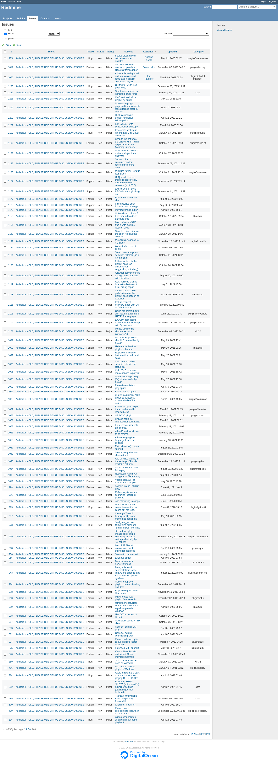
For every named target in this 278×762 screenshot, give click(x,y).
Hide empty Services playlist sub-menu (125, 348)
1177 (10, 199)
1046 (10, 461)
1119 (10, 284)
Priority (110, 51)
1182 (10, 181)
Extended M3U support (127, 648)
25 (25, 729)
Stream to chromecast (126, 554)
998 (11, 487)
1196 (10, 143)
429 (11, 711)
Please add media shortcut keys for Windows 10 (124, 331)
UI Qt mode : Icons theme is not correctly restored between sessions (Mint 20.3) (126, 181)
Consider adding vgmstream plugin (124, 634)
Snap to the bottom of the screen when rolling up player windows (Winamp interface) (127, 143)
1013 (10, 475)
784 (11, 675)
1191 (10, 153)
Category (198, 51)
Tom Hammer (149, 77)
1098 (10, 347)
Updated (172, 51)
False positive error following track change (126, 205)
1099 (10, 340)
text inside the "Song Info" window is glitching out (127, 191)
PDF (208, 734)
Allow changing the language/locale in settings (125, 440)
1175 (10, 205)
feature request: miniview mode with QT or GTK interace (127, 305)
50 (29, 729)
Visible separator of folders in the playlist (125, 481)
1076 (10, 77)
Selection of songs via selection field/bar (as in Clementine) (127, 255)
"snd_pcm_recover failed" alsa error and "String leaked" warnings (127, 525)
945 (11, 562)
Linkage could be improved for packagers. (127, 420)
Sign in (264, 1)
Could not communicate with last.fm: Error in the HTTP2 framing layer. (127, 314)
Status (10, 34)
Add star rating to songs (127, 501)
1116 (10, 304)
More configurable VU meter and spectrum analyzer (126, 153)
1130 (10, 265)
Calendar (45, 18)
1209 (10, 117)
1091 (10, 391)
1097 (10, 355)
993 (11, 507)
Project (51, 51)
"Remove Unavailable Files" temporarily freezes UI (126, 699)
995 (11, 501)
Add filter (168, 33)
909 (11, 607)
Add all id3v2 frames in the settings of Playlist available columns (126, 461)
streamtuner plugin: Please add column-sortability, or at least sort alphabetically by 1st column (126, 536)
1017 (10, 67)
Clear (18, 45)
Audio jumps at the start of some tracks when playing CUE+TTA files (127, 675)
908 (11, 615)
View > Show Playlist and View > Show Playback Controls (125, 654)
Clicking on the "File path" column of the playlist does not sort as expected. (127, 294)
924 (11, 584)
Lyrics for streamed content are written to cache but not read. (126, 507)
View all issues (224, 30)
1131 (10, 255)
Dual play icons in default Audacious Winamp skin (124, 118)
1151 (10, 225)
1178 (10, 191)
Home (3, 1)
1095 (10, 371)
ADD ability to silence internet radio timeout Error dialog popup (126, 284)
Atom (196, 734)
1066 (10, 432)
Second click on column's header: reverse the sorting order (124, 163)
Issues (32, 18)
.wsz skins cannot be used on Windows (125, 661)
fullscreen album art (125, 704)
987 (11, 516)
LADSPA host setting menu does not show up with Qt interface (127, 323)
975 (11, 58)
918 (11, 592)
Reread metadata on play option (125, 386)
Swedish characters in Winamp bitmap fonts (126, 92)
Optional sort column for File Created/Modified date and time (127, 216)
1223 (10, 86)
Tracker (91, 51)
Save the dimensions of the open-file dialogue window (127, 234)
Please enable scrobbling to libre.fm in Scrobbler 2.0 (127, 711)
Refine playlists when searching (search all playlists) (126, 495)
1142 (10, 241)
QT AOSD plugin (123, 415)
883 (11, 628)
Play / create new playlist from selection (126, 598)
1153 (10, 216)
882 (11, 634)
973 (11, 525)
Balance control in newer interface (124, 562)
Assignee (148, 51)
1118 (10, 294)
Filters (9, 30)
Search (207, 6)
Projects (11, 1)
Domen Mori (149, 67)
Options (10, 38)
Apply (8, 45)
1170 (10, 210)
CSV (202, 734)
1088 (10, 399)
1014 (10, 469)
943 (11, 573)
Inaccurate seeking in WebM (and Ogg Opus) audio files (127, 133)
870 (11, 654)
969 (11, 536)
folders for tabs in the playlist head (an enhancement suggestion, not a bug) (126, 265)
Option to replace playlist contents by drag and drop (127, 584)
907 (11, 622)
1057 (10, 447)
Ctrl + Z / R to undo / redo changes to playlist (127, 371)
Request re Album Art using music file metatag (127, 475)
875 (11, 648)
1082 (10, 409)
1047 (10, 454)
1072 (10, 415)
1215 (10, 107)
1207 (10, 125)
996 (11, 495)
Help (19, 1)
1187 (10, 163)
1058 (10, 440)
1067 (10, 426)
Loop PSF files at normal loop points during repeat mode (125, 548)
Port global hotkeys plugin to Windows (125, 668)
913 (11, 598)
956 (11, 554)
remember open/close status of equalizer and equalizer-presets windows (126, 607)
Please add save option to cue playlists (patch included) (127, 642)
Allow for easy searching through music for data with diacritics (127, 275)
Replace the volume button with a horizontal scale (127, 355)
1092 (10, 386)
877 (11, 642)
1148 (10, 234)
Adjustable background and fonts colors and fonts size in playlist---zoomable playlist (127, 77)
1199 (10, 132)
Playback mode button (126, 210)
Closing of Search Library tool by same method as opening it (125, 516)
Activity (20, 18)
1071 (10, 420)
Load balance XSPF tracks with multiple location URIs (125, 225)
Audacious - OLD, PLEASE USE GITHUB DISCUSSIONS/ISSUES (50, 58)
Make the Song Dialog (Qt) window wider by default (126, 379)
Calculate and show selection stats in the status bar (125, 364)
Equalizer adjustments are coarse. (126, 426)
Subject (128, 51)
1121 (10, 275)
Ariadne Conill (149, 58)
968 (11, 548)
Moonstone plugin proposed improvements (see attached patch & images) (127, 107)
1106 (10, 313)
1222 (10, 92)
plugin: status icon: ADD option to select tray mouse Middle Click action (127, 399)
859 (11, 661)
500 (11, 704)
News (58, 18)
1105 (10, 322)
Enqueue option (123, 557)
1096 (10, 364)
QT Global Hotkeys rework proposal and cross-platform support (126, 67)
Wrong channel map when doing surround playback (126, 720)
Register (272, 1)
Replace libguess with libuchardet (126, 592)
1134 (10, 247)
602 (11, 687)
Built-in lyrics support (125, 391)
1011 (10, 481)
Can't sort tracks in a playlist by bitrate (125, 98)
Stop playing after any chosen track (126, 454)
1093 (10, 379)
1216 (10, 98)
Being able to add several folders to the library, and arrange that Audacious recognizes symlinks (127, 573)
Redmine (129, 741)
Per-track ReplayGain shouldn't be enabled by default (127, 340)
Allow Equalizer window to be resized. (127, 432)
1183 (10, 172)
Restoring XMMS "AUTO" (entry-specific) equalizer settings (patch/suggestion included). (127, 687)
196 (11, 719)
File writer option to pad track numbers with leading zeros (127, 409)
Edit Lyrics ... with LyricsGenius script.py (126, 125)
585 (11, 698)
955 (11, 557)
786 (11, 668)
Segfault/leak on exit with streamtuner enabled (125, 58)
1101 (10, 331)
